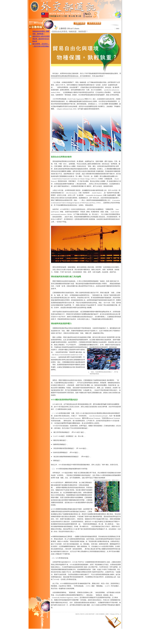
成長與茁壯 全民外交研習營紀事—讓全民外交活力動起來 (41, 38)
